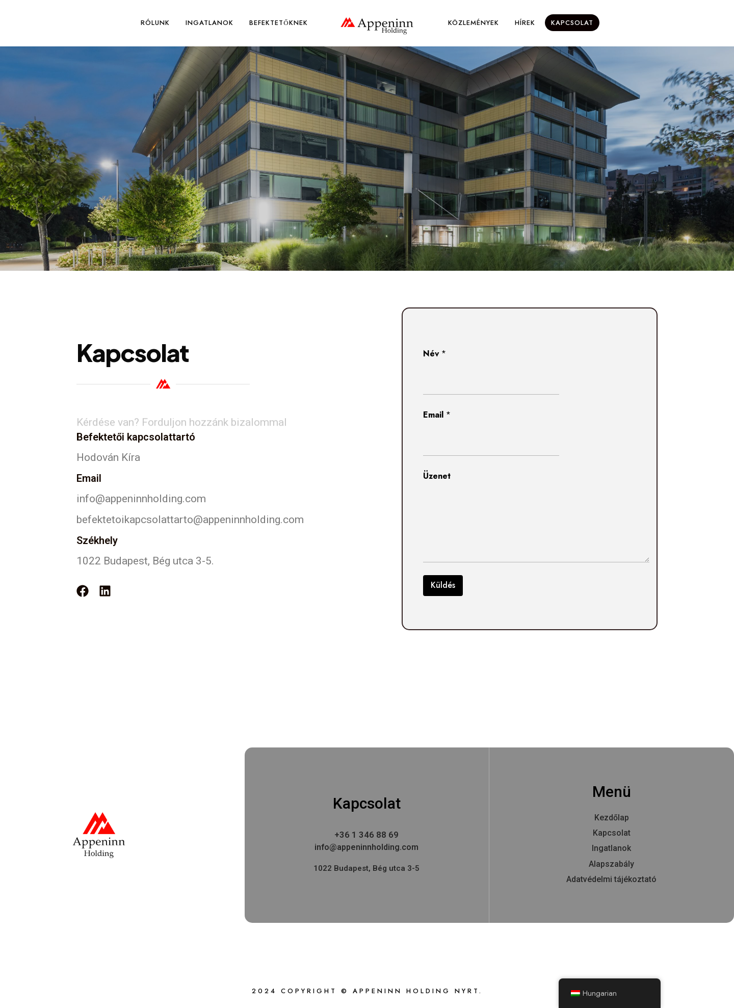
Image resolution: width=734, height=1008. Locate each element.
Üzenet (437, 476)
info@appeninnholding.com (141, 499)
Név (434, 353)
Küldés (443, 585)
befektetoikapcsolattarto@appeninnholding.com (190, 519)
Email (437, 415)
